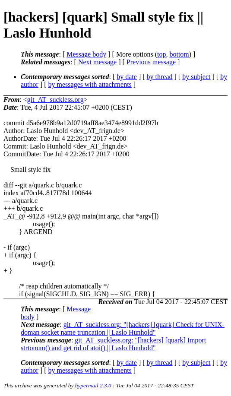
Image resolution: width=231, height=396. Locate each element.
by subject (196, 76)
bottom (179, 54)
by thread (160, 76)
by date (127, 76)
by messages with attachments (90, 84)
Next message (97, 62)
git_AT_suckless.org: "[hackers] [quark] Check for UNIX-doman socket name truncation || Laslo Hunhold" (123, 328)
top (161, 54)
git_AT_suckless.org (55, 99)
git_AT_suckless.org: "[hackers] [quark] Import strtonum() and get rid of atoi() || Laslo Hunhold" (113, 344)
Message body (86, 54)
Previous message (151, 62)
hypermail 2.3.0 (93, 385)
